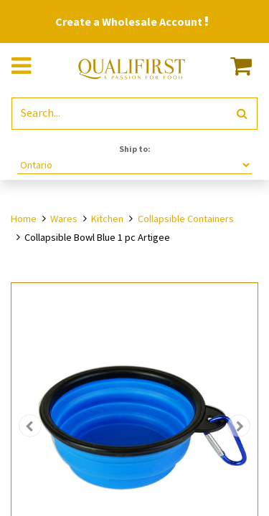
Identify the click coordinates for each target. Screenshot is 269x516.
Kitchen (107, 218)
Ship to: (135, 148)
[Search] (242, 113)
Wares (63, 218)
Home (24, 218)
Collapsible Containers (186, 218)
